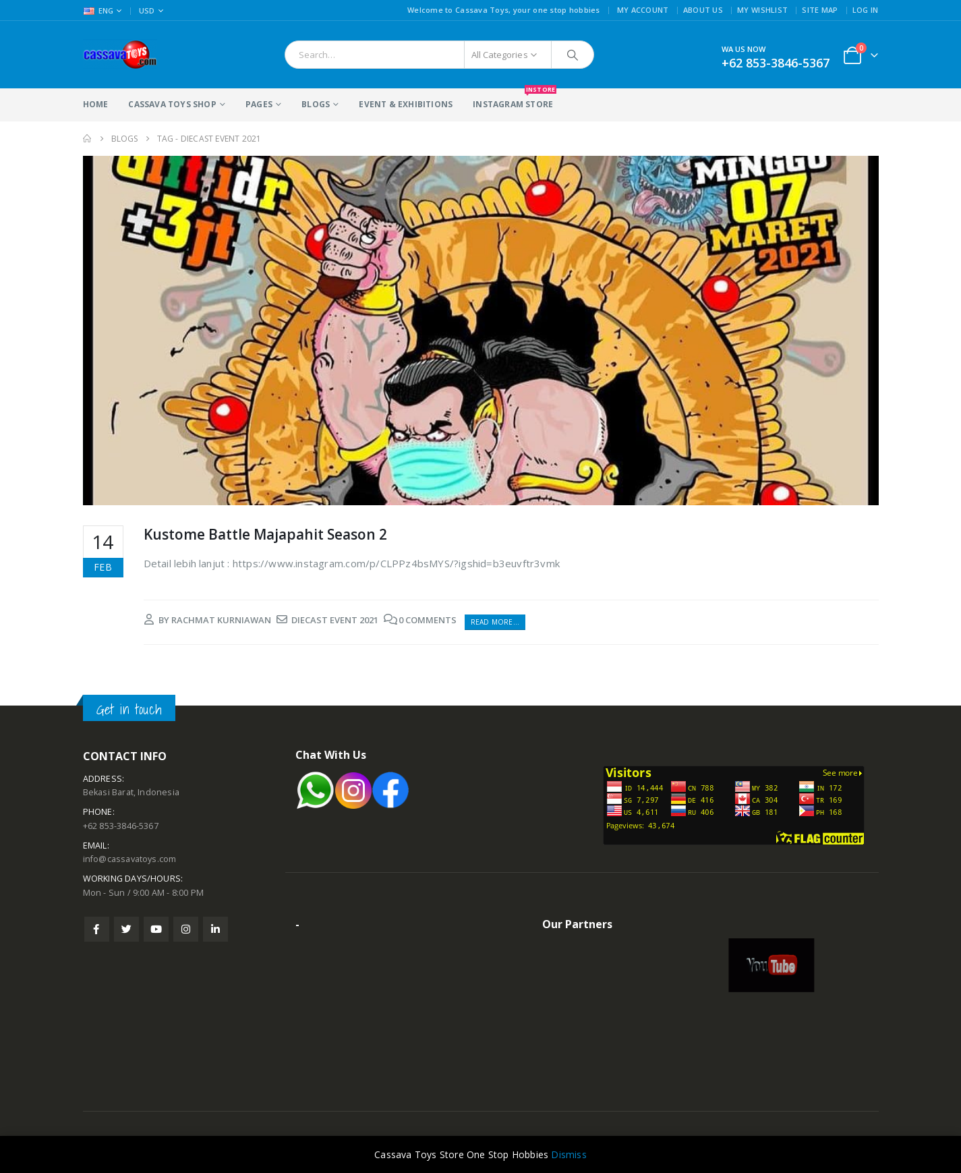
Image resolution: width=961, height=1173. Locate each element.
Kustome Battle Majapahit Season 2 (265, 534)
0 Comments (428, 620)
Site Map (820, 10)
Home (96, 104)
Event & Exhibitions (406, 104)
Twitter (126, 929)
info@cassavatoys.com (130, 859)
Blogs (315, 104)
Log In (865, 10)
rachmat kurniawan (221, 620)
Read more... (495, 622)
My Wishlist (762, 10)
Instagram (185, 929)
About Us (703, 10)
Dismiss (568, 1154)
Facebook (96, 929)
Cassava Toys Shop (172, 104)
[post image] (481, 330)
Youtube (156, 929)
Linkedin (215, 929)
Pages (258, 104)
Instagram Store (513, 99)
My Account (643, 10)
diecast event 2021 (334, 620)
